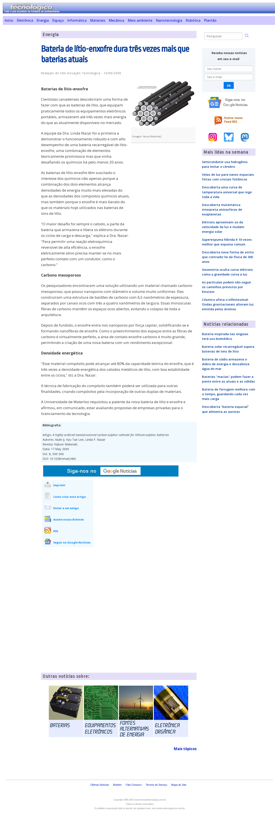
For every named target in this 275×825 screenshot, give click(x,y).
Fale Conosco (134, 784)
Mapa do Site (178, 784)
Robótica (193, 20)
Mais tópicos (185, 748)
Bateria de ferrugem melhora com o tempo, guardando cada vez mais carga (228, 394)
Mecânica (116, 20)
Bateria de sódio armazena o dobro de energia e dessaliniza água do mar (225, 364)
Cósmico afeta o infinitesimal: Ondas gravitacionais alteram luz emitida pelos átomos (228, 304)
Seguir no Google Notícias (71, 542)
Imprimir (59, 485)
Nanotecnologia (169, 20)
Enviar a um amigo (66, 508)
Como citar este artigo (69, 497)
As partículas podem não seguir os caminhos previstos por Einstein (226, 287)
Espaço (58, 20)
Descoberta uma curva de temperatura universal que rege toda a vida (227, 192)
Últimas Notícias (99, 784)
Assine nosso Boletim (68, 519)
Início (9, 20)
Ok (229, 85)
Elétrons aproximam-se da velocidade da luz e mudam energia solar (223, 227)
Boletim (117, 784)
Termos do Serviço (156, 784)
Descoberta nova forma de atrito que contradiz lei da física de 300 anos (228, 257)
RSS (55, 531)
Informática (77, 20)
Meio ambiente (140, 20)
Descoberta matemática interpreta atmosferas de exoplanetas (222, 209)
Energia (43, 20)
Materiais (97, 20)
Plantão (210, 20)
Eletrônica (25, 20)
